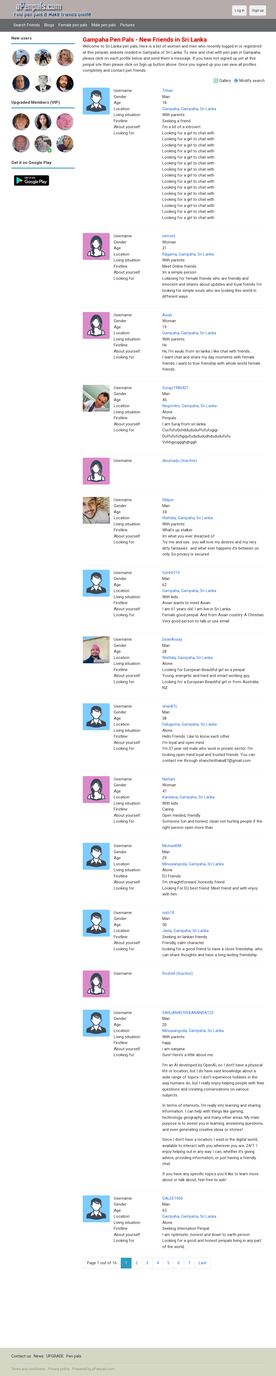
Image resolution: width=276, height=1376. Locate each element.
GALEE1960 (172, 1198)
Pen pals (73, 1356)
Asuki (167, 315)
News (39, 1356)
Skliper (168, 499)
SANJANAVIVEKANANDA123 (187, 1012)
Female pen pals (72, 25)
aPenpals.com (103, 1369)
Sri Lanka (208, 108)
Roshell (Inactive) (177, 973)
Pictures (127, 25)
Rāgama (169, 254)
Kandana (170, 797)
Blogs (49, 25)
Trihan (167, 90)
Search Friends (26, 25)
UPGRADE (55, 1356)
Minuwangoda (174, 864)
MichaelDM (171, 845)
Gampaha (170, 108)
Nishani (168, 779)
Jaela (167, 930)
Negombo (171, 405)
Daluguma (171, 724)
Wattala (169, 517)
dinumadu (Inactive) (179, 460)
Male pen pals (104, 25)
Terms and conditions (28, 1369)
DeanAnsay (172, 639)
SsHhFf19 (171, 572)
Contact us (21, 1356)
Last (202, 1262)
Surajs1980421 (175, 387)
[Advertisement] (43, 269)
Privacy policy (59, 1369)
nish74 (168, 912)
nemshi (168, 236)
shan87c (169, 706)
